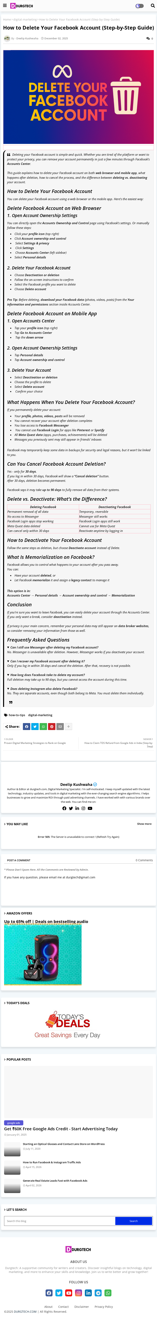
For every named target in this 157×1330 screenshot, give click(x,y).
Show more (144, 824)
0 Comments (144, 860)
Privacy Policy (104, 1307)
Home (7, 19)
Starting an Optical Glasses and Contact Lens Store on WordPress (64, 1144)
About (48, 1307)
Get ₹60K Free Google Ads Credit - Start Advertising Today (61, 1128)
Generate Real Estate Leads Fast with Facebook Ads (55, 1180)
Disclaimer (81, 1307)
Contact (63, 1307)
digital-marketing (25, 19)
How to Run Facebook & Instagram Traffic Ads (52, 1162)
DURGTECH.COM (25, 1311)
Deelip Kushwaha (76, 784)
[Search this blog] (60, 1221)
